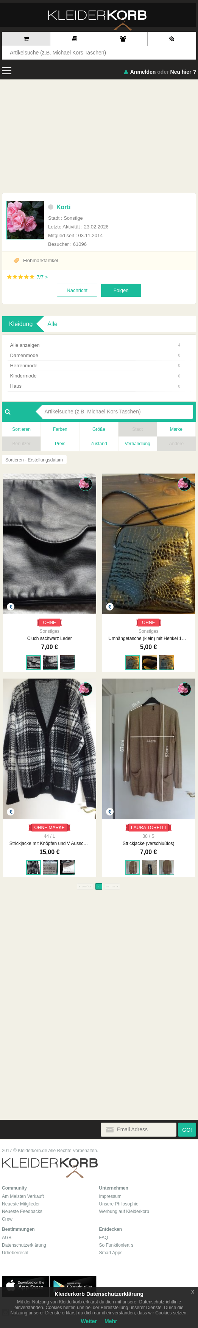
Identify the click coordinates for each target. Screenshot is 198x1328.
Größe (98, 429)
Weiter (89, 1321)
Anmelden (143, 72)
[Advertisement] (99, 136)
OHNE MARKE (49, 827)
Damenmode (95, 355)
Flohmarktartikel (40, 260)
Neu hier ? (183, 72)
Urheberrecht (15, 1252)
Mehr (110, 1321)
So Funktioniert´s (116, 1245)
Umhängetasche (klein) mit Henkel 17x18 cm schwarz (148, 638)
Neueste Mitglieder (21, 1204)
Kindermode (95, 376)
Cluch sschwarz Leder (49, 638)
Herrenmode (95, 365)
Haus (95, 386)
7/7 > (42, 277)
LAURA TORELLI (148, 827)
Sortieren (21, 429)
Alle (52, 324)
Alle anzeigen (95, 345)
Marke (176, 429)
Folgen (121, 290)
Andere (176, 443)
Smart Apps (111, 1252)
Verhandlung (137, 443)
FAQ (103, 1237)
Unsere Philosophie (119, 1204)
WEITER (112, 886)
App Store (25, 1286)
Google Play (73, 1286)
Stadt (137, 429)
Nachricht (77, 290)
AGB (6, 1237)
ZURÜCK (85, 886)
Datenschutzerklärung (24, 1245)
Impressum (110, 1196)
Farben (60, 429)
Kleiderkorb (50, 1168)
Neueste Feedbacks (22, 1211)
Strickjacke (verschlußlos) (149, 843)
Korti (59, 207)
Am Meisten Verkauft (23, 1196)
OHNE (49, 622)
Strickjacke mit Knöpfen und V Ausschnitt (49, 843)
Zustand (98, 443)
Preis (60, 443)
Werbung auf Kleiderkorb (124, 1211)
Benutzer (21, 443)
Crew (7, 1219)
